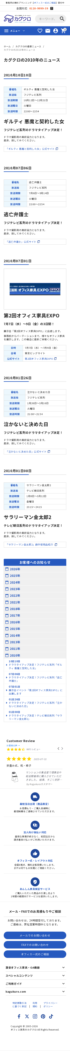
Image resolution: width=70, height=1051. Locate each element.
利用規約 (35, 1004)
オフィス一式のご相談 (45, 2)
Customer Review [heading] (21, 740)
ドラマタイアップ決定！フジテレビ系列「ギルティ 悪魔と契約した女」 (35, 664)
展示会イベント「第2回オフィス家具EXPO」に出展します (36, 690)
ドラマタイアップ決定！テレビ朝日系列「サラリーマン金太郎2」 (35, 715)
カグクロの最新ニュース (28, 46)
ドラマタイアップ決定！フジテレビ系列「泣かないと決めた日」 (35, 703)
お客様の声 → (13, 745)
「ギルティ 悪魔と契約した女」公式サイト (30, 149)
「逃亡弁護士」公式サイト (21, 241)
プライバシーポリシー (50, 1004)
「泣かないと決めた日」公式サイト (26, 451)
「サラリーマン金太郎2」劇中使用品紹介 (30, 544)
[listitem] (35, 771)
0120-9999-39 (38, 8)
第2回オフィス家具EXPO (39, 358)
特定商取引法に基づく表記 (20, 1004)
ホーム (7, 46)
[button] (58, 748)
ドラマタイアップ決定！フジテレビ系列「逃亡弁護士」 (35, 677)
